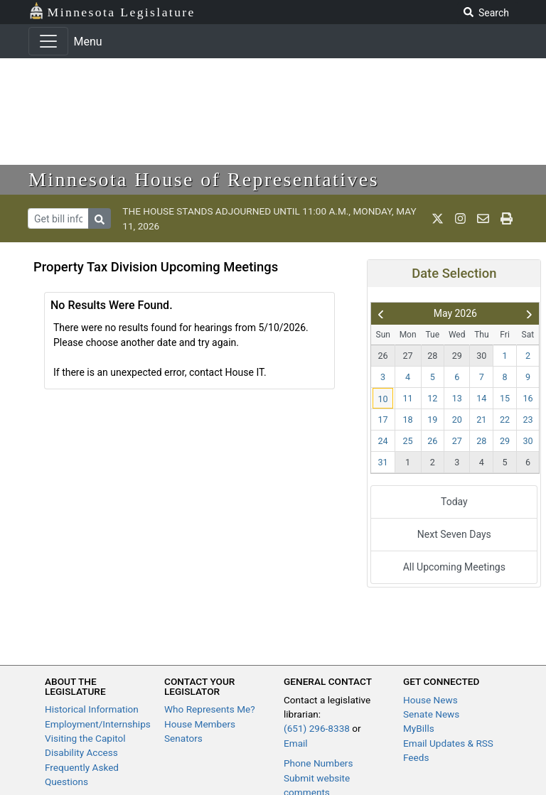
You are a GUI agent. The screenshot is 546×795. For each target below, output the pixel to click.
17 (382, 419)
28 (432, 355)
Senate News (431, 714)
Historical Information (92, 709)
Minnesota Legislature (112, 11)
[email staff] (483, 218)
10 (382, 399)
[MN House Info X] (437, 218)
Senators (183, 738)
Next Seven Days (454, 534)
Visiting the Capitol (85, 738)
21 (481, 419)
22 (505, 419)
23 (528, 419)
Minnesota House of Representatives (203, 179)
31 (382, 462)
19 (432, 419)
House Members (199, 724)
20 (457, 419)
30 (481, 355)
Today (454, 501)
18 (408, 419)
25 (408, 441)
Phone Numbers (318, 763)
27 (408, 355)
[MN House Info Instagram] (460, 218)
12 (432, 398)
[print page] (506, 218)
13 (457, 398)
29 (457, 355)
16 (528, 398)
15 (505, 398)
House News (430, 699)
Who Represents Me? (209, 709)
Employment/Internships (98, 724)
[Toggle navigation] (48, 41)
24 (382, 441)
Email (296, 743)
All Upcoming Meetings (454, 567)
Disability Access (81, 752)
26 (382, 355)
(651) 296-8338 (317, 728)
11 (408, 398)
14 (481, 398)
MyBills (418, 728)
